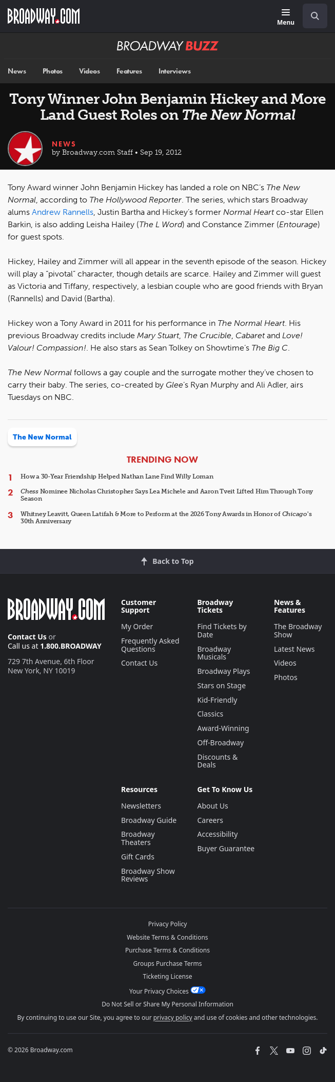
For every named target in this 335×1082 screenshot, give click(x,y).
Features (129, 71)
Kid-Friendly (217, 700)
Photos (53, 71)
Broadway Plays (223, 671)
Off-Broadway (220, 742)
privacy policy (172, 1017)
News (17, 71)
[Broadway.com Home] (44, 16)
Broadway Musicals (214, 653)
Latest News (294, 649)
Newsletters (141, 806)
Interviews (174, 71)
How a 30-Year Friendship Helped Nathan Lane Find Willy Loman (117, 476)
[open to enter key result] (315, 16)
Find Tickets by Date (221, 630)
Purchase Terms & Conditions (167, 950)
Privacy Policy (167, 924)
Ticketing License (167, 976)
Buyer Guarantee (225, 848)
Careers (210, 820)
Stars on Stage (221, 685)
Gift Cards (137, 856)
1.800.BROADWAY (71, 646)
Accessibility (217, 834)
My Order (137, 626)
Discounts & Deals (217, 761)
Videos (89, 71)
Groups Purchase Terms (167, 963)
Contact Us (27, 636)
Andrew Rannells (62, 212)
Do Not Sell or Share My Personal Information (167, 1004)
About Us (212, 806)
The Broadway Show (298, 630)
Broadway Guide (148, 820)
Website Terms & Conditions (167, 937)
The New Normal (42, 437)
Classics (210, 714)
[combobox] (310, 16)
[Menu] (285, 17)
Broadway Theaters (138, 838)
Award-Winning (223, 728)
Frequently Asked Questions (150, 645)
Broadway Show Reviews (148, 875)
